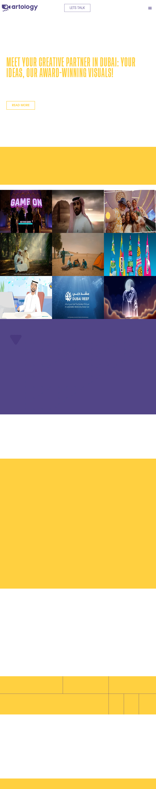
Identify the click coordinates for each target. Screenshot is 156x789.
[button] (150, 8)
